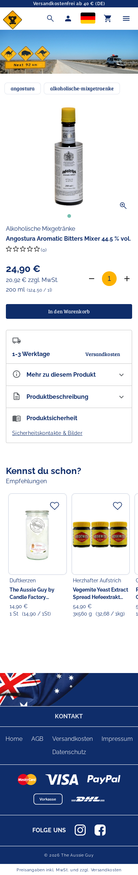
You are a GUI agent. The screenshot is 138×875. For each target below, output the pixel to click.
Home (14, 738)
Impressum (117, 738)
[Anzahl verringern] (91, 278)
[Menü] (126, 18)
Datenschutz (69, 752)
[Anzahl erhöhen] (127, 278)
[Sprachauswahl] (88, 18)
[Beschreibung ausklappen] (69, 397)
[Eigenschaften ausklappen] (69, 375)
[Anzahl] (109, 278)
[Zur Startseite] (12, 27)
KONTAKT (69, 716)
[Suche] (50, 18)
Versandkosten (72, 738)
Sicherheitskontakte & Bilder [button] (47, 433)
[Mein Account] (68, 18)
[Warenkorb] (107, 18)
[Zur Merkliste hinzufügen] (54, 506)
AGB (37, 738)
